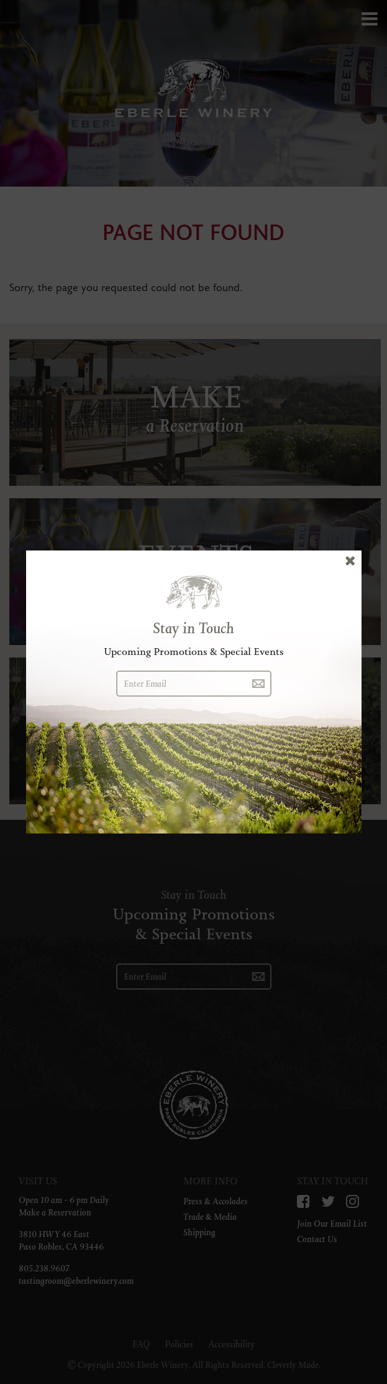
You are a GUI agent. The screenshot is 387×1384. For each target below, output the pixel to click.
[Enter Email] (181, 683)
